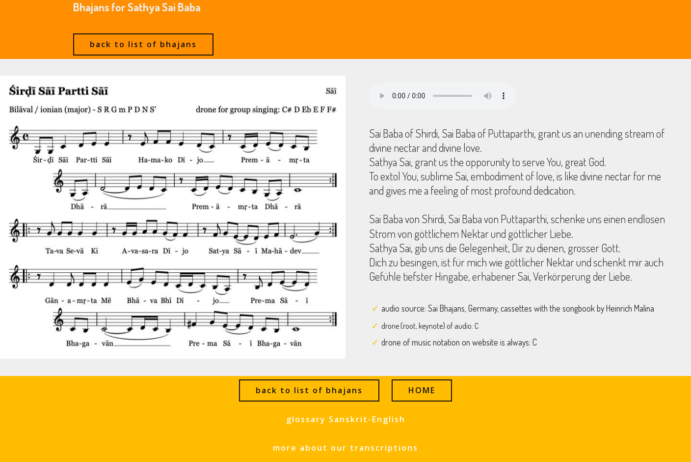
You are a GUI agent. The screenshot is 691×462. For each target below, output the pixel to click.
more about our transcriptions (345, 447)
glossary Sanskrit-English (345, 419)
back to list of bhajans (143, 44)
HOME (421, 390)
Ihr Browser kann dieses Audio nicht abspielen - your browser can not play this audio (442, 96)
